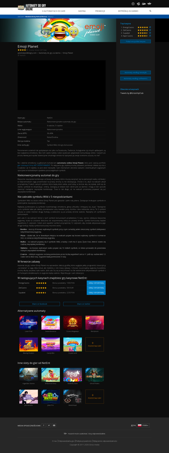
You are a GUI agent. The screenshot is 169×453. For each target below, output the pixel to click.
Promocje (100, 11)
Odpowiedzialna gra (66, 441)
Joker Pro (50, 398)
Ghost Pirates (94, 376)
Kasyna (82, 11)
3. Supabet (125, 33)
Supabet (22, 292)
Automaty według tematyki (135, 72)
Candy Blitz (50, 346)
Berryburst (94, 324)
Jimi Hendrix (28, 398)
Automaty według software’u (135, 78)
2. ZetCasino (126, 30)
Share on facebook (39, 304)
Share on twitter (83, 304)
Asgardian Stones (28, 376)
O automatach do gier (53, 11)
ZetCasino (23, 288)
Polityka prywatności (84, 441)
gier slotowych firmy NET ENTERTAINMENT (34, 165)
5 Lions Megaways (72, 324)
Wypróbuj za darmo (128, 11)
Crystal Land (72, 346)
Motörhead (72, 398)
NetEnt (22, 55)
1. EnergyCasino (127, 27)
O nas (54, 441)
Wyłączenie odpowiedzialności (105, 441)
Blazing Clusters (28, 346)
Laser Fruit (28, 324)
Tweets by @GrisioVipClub (131, 93)
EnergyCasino (24, 283)
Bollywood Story (50, 376)
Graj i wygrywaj (96, 283)
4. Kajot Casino (127, 36)
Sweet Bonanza (50, 324)
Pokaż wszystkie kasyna (135, 41)
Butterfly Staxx (72, 376)
